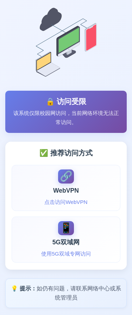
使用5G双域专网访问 (65, 254)
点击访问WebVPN (65, 202)
